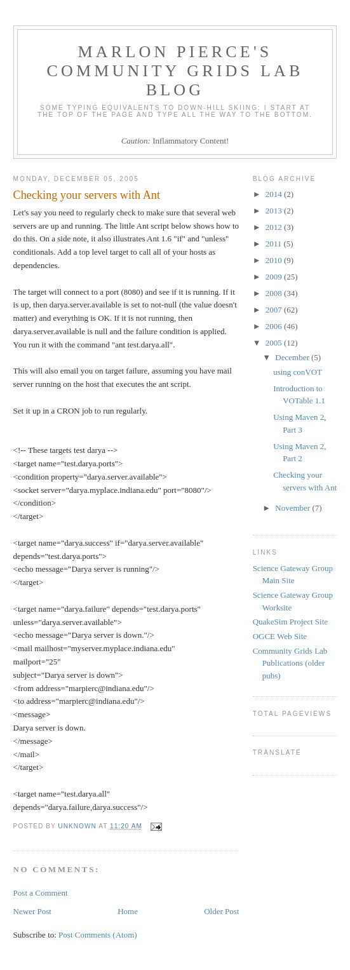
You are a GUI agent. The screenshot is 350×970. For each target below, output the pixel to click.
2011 (275, 243)
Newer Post (32, 911)
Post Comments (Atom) (97, 935)
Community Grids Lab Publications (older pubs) (290, 663)
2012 (275, 227)
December (293, 357)
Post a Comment (40, 893)
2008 (275, 293)
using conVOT (297, 372)
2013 (275, 210)
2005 (275, 342)
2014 (275, 194)
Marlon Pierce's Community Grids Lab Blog (174, 71)
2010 (275, 260)
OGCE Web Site (280, 636)
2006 (275, 326)
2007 (275, 309)
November (293, 508)
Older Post (221, 911)
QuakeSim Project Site (290, 621)
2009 (275, 276)
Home (128, 911)
